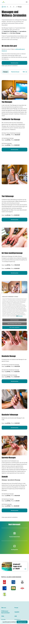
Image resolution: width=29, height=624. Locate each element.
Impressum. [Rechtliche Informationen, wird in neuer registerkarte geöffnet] (20, 316)
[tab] (5, 72)
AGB (15, 616)
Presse (16, 607)
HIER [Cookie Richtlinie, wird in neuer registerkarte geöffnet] (17, 316)
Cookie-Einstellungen (14, 319)
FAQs (2, 616)
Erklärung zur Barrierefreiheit (5, 611)
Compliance (17, 619)
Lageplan (16, 612)
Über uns (3, 607)
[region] (14, 312)
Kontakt (3, 619)
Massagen (5, 71)
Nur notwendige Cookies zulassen (14, 323)
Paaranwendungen (15, 71)
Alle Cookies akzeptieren (14, 327)
